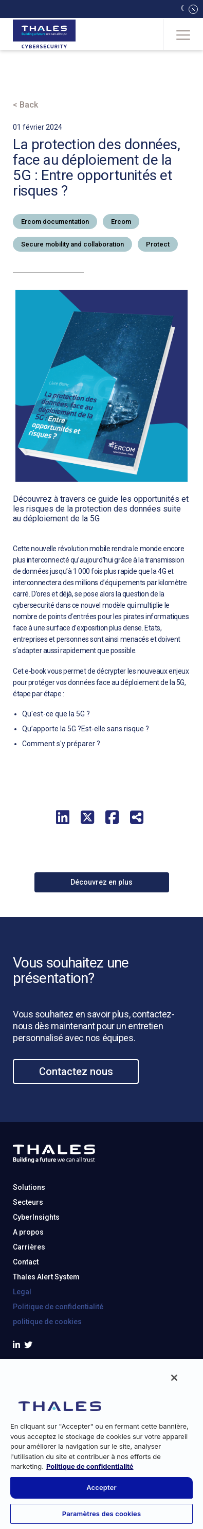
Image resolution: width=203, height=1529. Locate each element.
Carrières (29, 1292)
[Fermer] (174, 1378)
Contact (26, 1307)
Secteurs (28, 1247)
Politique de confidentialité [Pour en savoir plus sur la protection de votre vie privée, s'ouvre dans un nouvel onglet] (90, 1466)
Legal (22, 1336)
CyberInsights (36, 1262)
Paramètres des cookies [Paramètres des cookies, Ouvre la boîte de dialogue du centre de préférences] (101, 1513)
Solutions (29, 1232)
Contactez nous (76, 1116)
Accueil (28, 75)
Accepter (101, 1487)
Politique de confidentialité (58, 1351)
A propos (28, 1277)
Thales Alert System (46, 1321)
